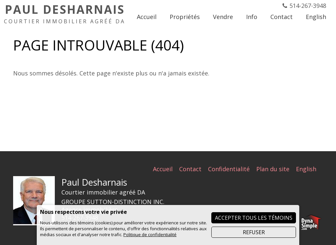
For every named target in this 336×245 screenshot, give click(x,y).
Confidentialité (229, 169)
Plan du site (272, 169)
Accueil (163, 169)
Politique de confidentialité (150, 234)
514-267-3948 (307, 6)
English (306, 169)
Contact (190, 169)
